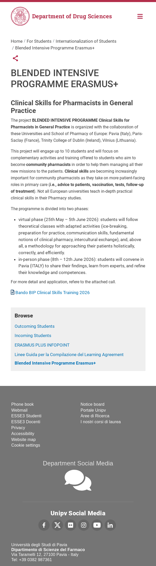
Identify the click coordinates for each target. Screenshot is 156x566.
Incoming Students (33, 335)
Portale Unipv (93, 410)
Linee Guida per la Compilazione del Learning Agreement (69, 354)
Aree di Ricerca (95, 416)
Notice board (92, 404)
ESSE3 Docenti (25, 422)
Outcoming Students (35, 326)
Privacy (18, 428)
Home (140, 16)
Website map (23, 439)
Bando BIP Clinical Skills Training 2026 (52, 292)
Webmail (19, 410)
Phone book (22, 404)
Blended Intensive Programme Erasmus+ (55, 363)
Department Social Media (78, 463)
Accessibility (22, 433)
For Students (39, 41)
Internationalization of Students (86, 41)
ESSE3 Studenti (26, 416)
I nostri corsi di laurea (101, 422)
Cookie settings (25, 445)
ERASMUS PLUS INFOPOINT (42, 345)
